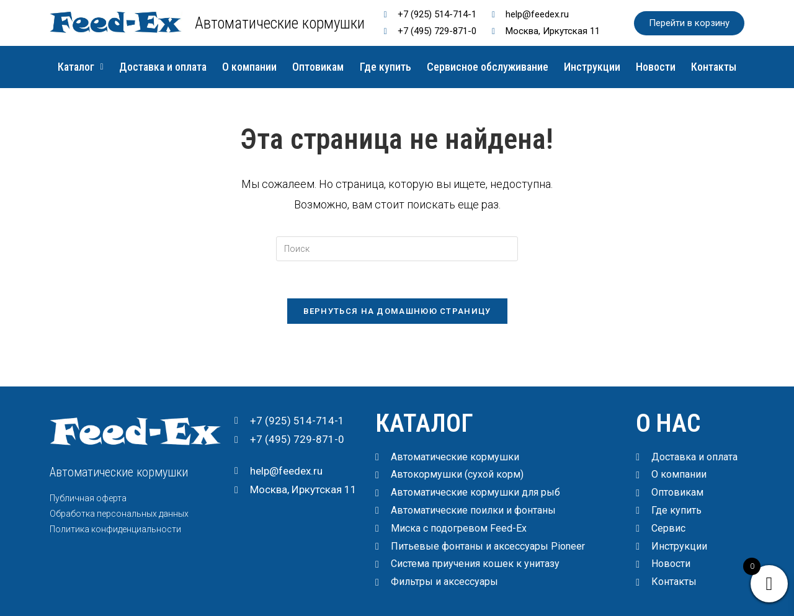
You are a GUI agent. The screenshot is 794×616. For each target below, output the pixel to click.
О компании (249, 66)
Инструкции (592, 66)
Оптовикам (318, 66)
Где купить (385, 66)
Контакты (714, 66)
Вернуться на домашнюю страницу (397, 311)
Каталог (80, 66)
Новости (655, 66)
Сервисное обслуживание (487, 66)
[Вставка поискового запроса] (397, 248)
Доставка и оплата (162, 66)
